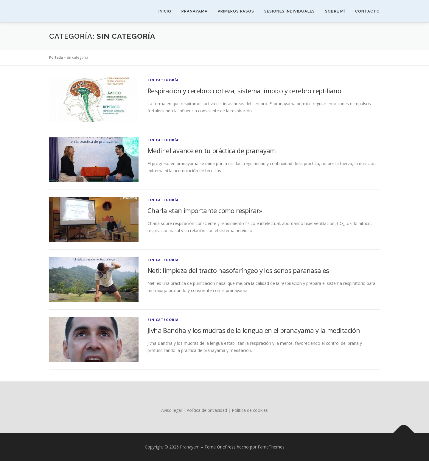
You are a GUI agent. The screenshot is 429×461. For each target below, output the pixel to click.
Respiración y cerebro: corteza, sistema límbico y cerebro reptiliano (244, 90)
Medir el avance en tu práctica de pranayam (211, 150)
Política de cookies (250, 410)
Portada (56, 57)
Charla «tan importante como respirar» (204, 210)
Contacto (367, 11)
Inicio (164, 11)
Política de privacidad (206, 410)
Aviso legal (171, 410)
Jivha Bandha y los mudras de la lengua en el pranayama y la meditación (253, 330)
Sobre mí (335, 11)
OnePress (226, 447)
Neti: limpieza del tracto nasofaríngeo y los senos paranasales (238, 270)
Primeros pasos (236, 11)
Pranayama (194, 11)
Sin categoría (163, 80)
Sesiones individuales (289, 11)
